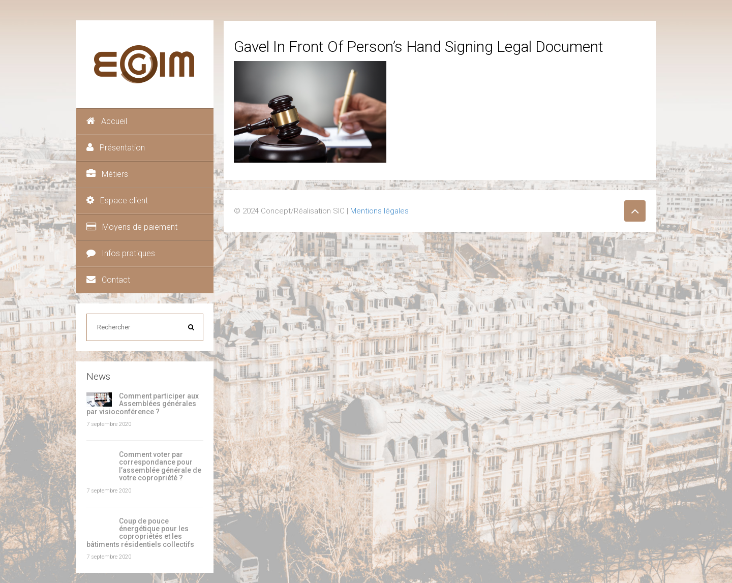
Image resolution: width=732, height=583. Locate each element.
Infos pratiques (120, 253)
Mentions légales (379, 211)
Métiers (107, 174)
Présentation (115, 147)
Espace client (117, 200)
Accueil (106, 121)
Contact (108, 280)
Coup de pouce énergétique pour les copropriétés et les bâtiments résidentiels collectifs (140, 532)
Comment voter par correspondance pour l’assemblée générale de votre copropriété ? (160, 466)
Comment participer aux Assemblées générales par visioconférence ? (142, 404)
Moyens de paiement (131, 227)
